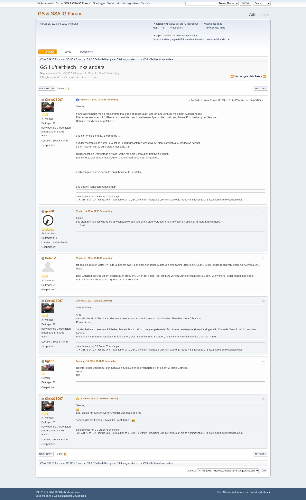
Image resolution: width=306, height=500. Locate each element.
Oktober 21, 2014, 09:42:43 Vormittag (94, 258)
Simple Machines (71, 492)
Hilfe (219, 492)
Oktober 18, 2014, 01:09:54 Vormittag (94, 211)
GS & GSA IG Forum (59, 13)
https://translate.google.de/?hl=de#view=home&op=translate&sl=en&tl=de (191, 39)
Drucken (260, 88)
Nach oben (45, 454)
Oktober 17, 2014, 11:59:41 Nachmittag (98, 99)
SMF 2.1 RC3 (42, 492)
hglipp (49, 361)
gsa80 (49, 211)
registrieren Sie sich (138, 3)
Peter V (50, 258)
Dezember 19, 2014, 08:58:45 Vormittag (99, 398)
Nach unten (46, 88)
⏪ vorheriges (239, 76)
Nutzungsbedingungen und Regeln (239, 492)
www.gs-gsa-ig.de (213, 23)
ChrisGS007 (54, 99)
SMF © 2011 (56, 492)
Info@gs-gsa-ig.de (215, 27)
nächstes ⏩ (258, 76)
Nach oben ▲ (264, 492)
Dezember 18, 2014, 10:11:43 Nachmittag (96, 361)
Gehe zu (191, 470)
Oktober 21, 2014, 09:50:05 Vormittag (94, 301)
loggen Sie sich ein (109, 3)
